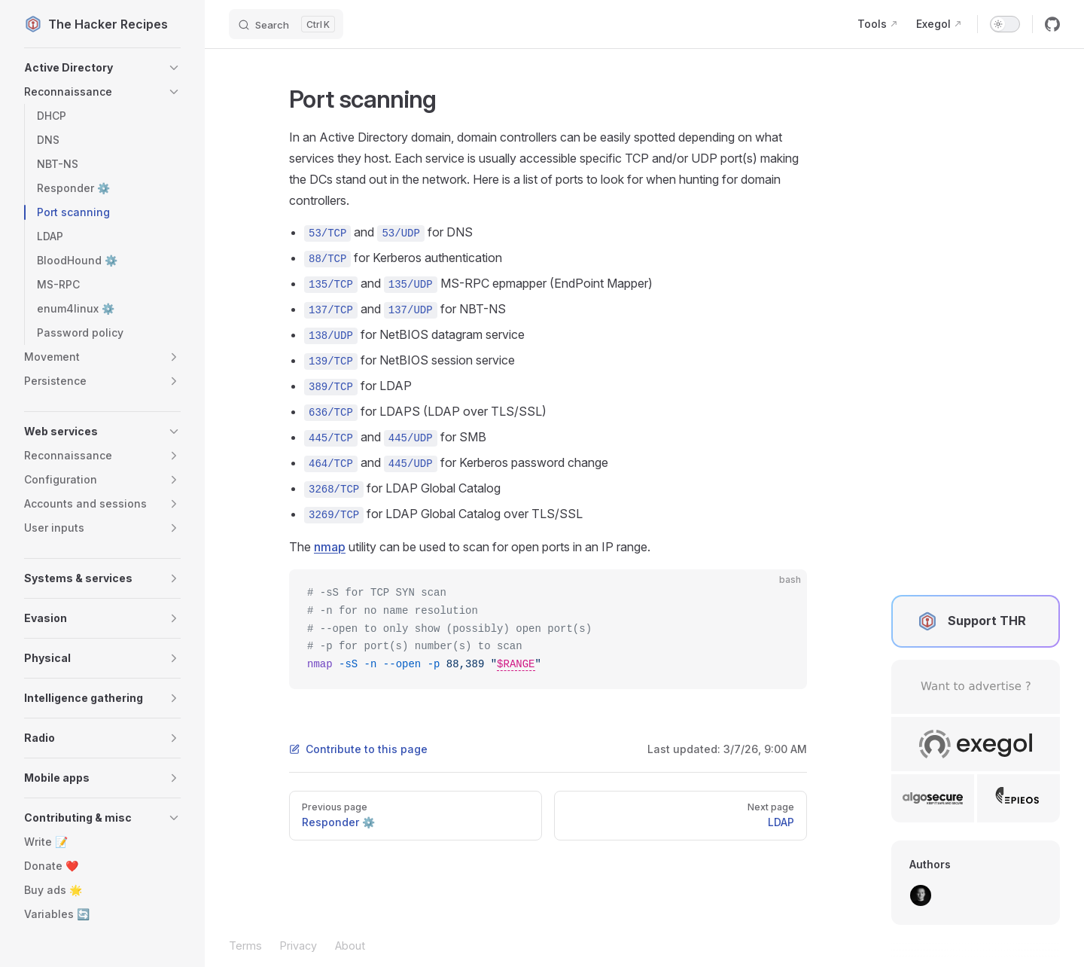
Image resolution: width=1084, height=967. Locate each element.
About (350, 945)
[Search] (286, 24)
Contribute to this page (358, 749)
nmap (330, 546)
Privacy (298, 945)
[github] (1052, 24)
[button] (102, 68)
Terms (245, 945)
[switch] (1005, 24)
